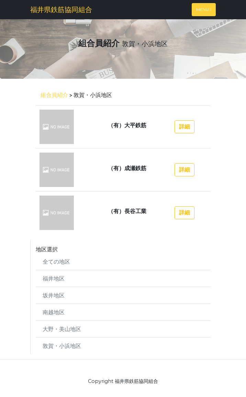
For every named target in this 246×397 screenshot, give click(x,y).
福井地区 (54, 278)
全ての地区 (56, 261)
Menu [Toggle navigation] (203, 9)
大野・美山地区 (62, 328)
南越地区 (54, 312)
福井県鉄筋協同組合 (61, 9)
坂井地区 (54, 295)
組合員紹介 (54, 94)
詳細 (184, 126)
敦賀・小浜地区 (62, 345)
